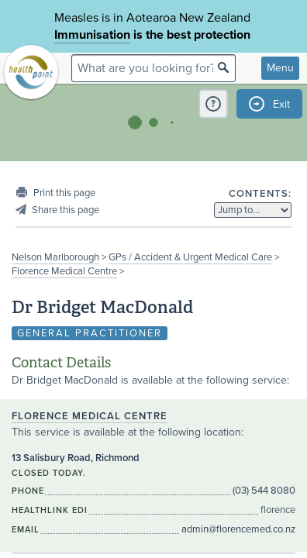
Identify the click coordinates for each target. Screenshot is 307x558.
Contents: (260, 194)
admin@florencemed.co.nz (238, 529)
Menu (280, 67)
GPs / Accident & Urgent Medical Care (190, 257)
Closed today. (49, 473)
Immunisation (92, 35)
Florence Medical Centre (64, 271)
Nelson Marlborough (55, 257)
